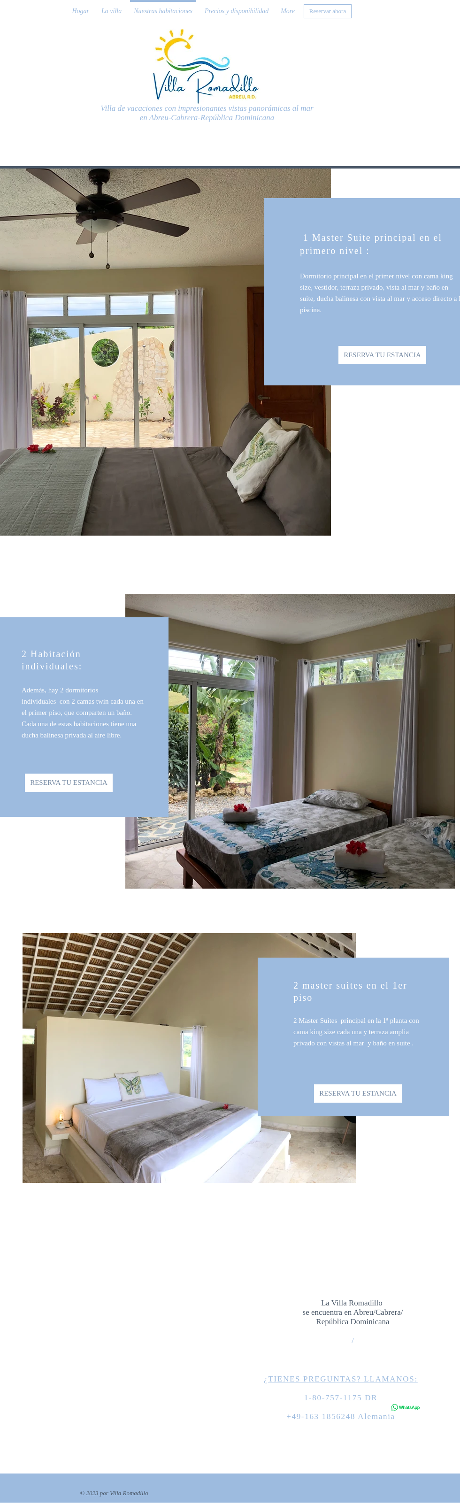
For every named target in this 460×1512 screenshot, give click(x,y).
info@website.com (377, 1366)
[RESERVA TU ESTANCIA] (382, 355)
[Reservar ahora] (328, 11)
